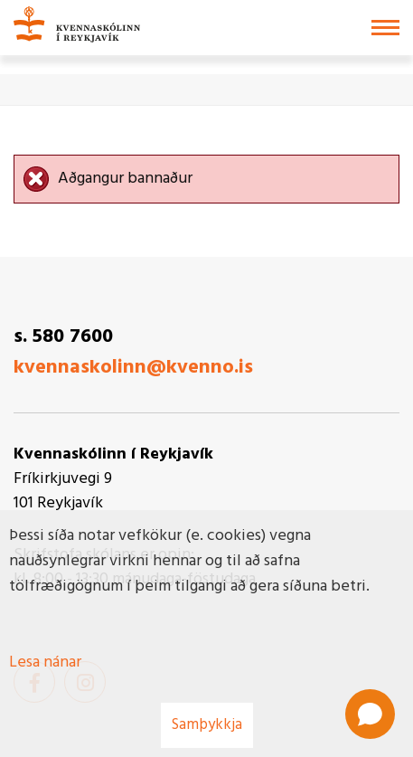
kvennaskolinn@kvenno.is (133, 367)
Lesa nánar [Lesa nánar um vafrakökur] (45, 662)
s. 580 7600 (63, 337)
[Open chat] (370, 714)
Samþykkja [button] (207, 725)
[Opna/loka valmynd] (385, 27)
